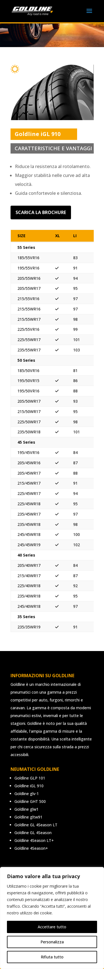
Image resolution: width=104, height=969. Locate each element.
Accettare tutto (52, 926)
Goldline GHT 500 (30, 801)
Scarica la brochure (41, 212)
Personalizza (52, 941)
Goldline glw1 (26, 809)
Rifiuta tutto (52, 957)
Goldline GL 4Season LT (35, 824)
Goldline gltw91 (28, 817)
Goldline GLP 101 (29, 778)
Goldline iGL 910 (29, 785)
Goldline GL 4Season (33, 832)
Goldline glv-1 (26, 793)
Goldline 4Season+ (31, 848)
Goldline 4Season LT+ (34, 840)
